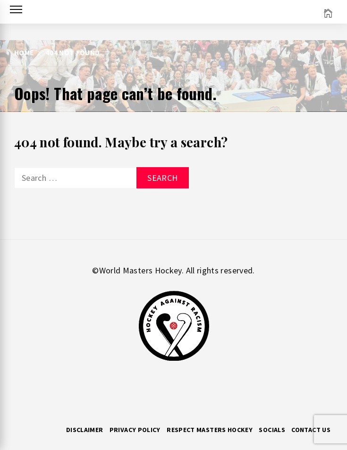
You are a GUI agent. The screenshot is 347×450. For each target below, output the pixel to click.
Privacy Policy (135, 429)
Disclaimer (84, 429)
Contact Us (310, 429)
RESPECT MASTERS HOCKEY (210, 429)
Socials (272, 429)
